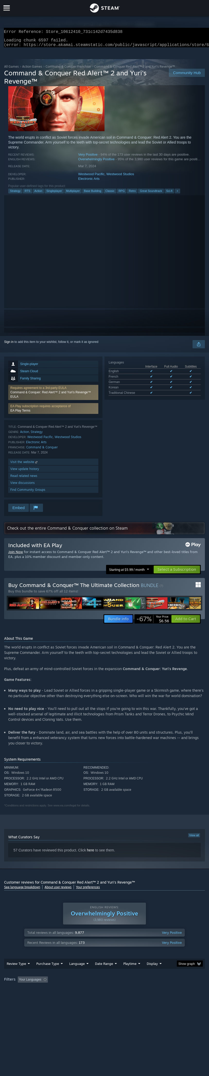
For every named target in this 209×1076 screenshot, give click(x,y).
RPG (122, 193)
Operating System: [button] (18, 997)
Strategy (15, 193)
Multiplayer (73, 193)
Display (152, 974)
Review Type (16, 974)
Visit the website (24, 465)
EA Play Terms (20, 413)
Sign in (9, 345)
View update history (24, 472)
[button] (53, 395)
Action (38, 193)
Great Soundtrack (151, 193)
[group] (104, 993)
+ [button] (177, 193)
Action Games (32, 70)
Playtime (129, 974)
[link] (153, 622)
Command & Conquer (42, 450)
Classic (109, 193)
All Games (11, 70)
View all (194, 838)
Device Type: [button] (84, 997)
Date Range (104, 974)
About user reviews (58, 890)
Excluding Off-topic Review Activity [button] (82, 990)
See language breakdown (22, 890)
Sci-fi (169, 193)
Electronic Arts (89, 182)
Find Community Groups (27, 493)
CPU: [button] (44, 997)
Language (77, 974)
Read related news (23, 479)
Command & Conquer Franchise (68, 70)
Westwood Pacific (91, 177)
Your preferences (88, 890)
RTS (27, 193)
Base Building (92, 193)
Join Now (15, 555)
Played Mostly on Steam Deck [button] (158, 990)
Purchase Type (47, 974)
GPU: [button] (62, 997)
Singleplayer (54, 193)
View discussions (22, 486)
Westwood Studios (120, 177)
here (90, 853)
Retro (132, 193)
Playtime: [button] (122, 990)
